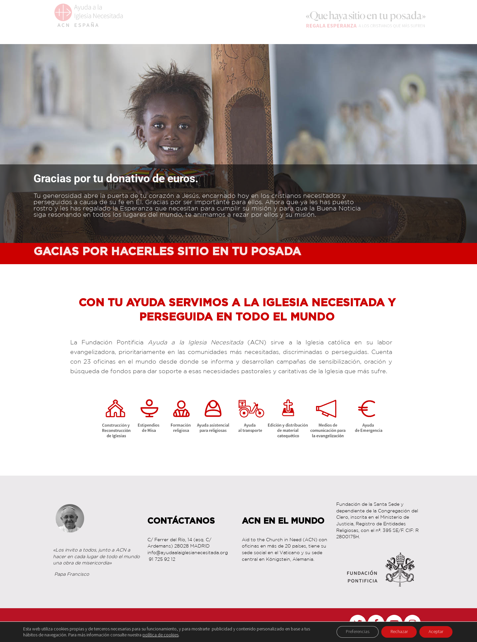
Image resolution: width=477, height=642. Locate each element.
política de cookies (160, 635)
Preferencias (353, 632)
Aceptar (435, 632)
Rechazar (396, 632)
